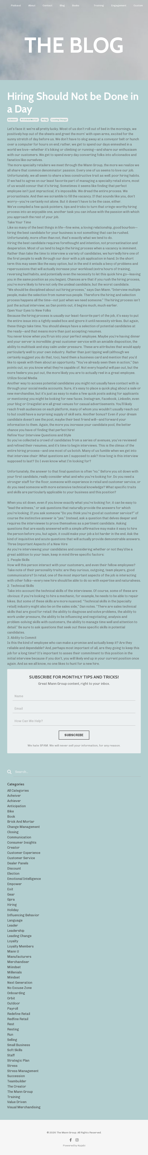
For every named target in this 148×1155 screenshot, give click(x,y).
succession (16, 1076)
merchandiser (18, 962)
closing (13, 832)
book (11, 817)
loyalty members (20, 946)
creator (13, 848)
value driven (16, 1102)
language (15, 920)
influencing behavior (23, 915)
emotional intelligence (24, 879)
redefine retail (18, 1014)
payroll (12, 1009)
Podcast (16, 5)
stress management (23, 1071)
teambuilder (16, 1081)
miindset (14, 967)
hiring (45, 120)
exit (10, 889)
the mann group (20, 1092)
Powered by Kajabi (74, 1145)
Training (99, 5)
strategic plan (18, 1061)
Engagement (118, 5)
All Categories (18, 791)
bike (10, 811)
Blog (62, 5)
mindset (13, 977)
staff (11, 1055)
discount (14, 868)
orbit (11, 998)
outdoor (13, 1003)
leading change (59, 120)
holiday (13, 910)
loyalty (12, 941)
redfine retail (17, 1019)
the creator (16, 1086)
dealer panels (17, 863)
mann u (13, 951)
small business (18, 1045)
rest (10, 1024)
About (31, 5)
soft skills (14, 1050)
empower (14, 884)
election (13, 874)
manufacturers (19, 957)
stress (12, 1066)
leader (12, 925)
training (13, 1097)
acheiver (14, 796)
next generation (19, 983)
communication (19, 837)
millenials (14, 972)
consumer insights (21, 843)
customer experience (23, 853)
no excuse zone (19, 988)
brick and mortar (29, 120)
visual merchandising (24, 1107)
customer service (21, 858)
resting (13, 1029)
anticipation (16, 806)
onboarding (16, 993)
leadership (15, 931)
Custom (138, 5)
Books (75, 5)
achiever (12, 120)
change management (23, 827)
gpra (11, 899)
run (10, 1035)
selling (12, 1040)
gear (11, 894)
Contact (47, 5)
